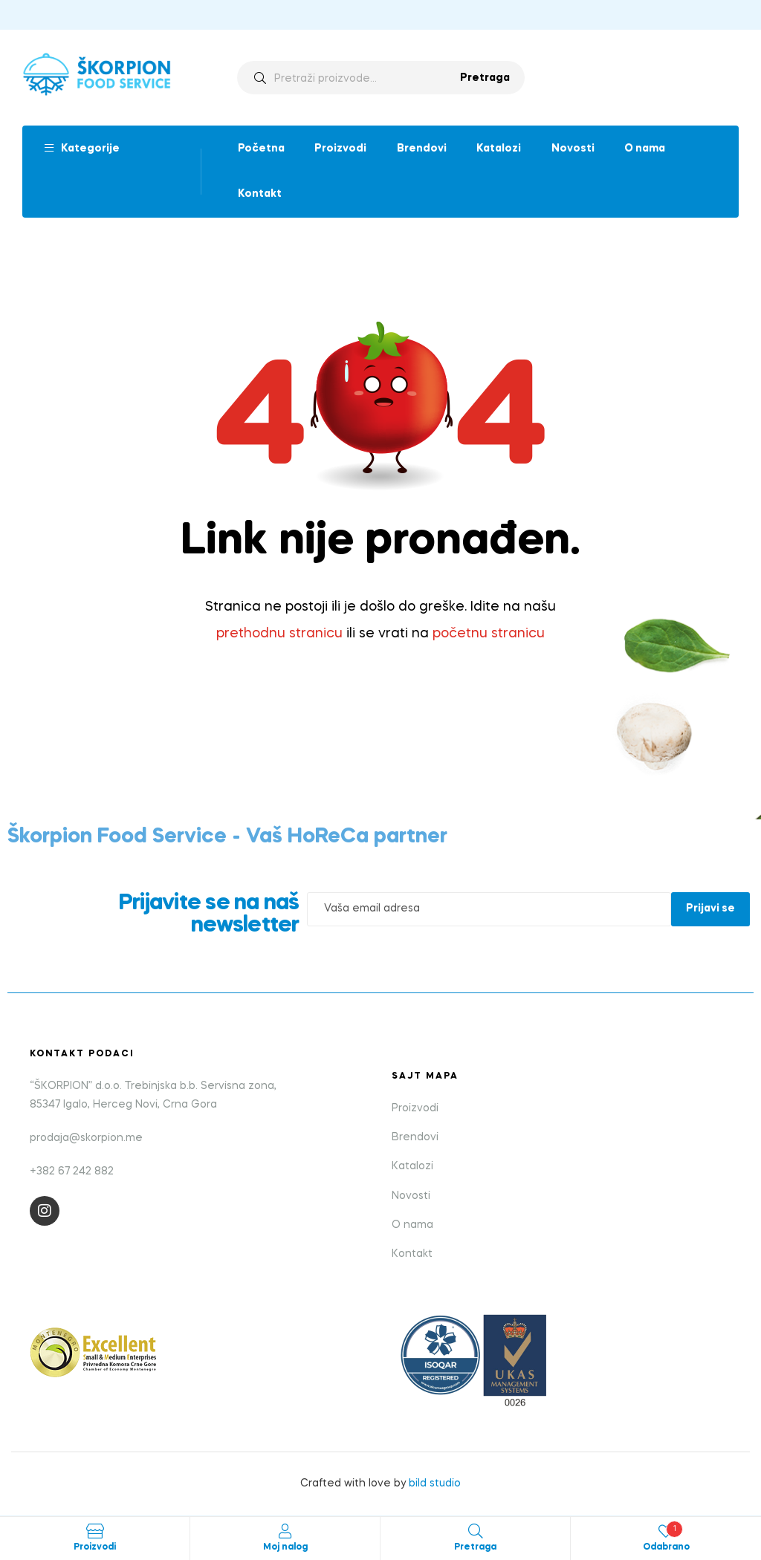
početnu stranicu (489, 633)
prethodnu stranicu (279, 633)
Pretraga (485, 78)
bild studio (435, 1483)
